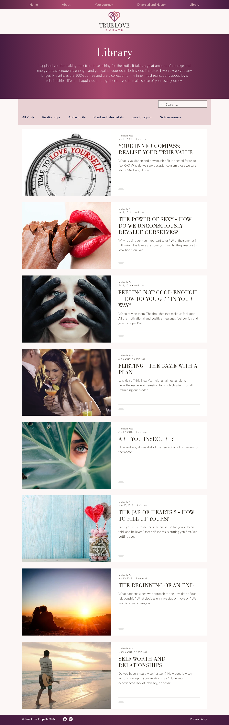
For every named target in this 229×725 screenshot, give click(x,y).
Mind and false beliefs (108, 117)
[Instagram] (71, 719)
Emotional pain (142, 117)
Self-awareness (170, 117)
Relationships (51, 117)
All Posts (28, 117)
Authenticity (77, 117)
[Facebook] (65, 719)
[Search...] (182, 104)
